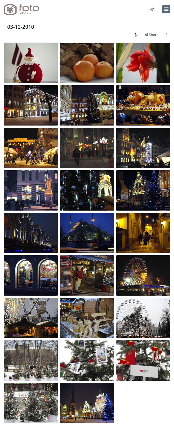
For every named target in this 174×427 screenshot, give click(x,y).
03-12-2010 (20, 26)
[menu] (166, 9)
